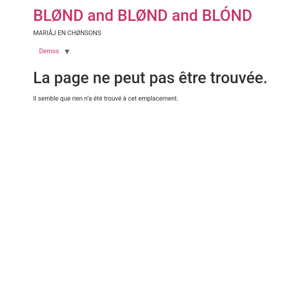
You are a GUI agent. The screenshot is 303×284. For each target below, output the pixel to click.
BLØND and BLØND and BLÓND (142, 15)
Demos (49, 51)
